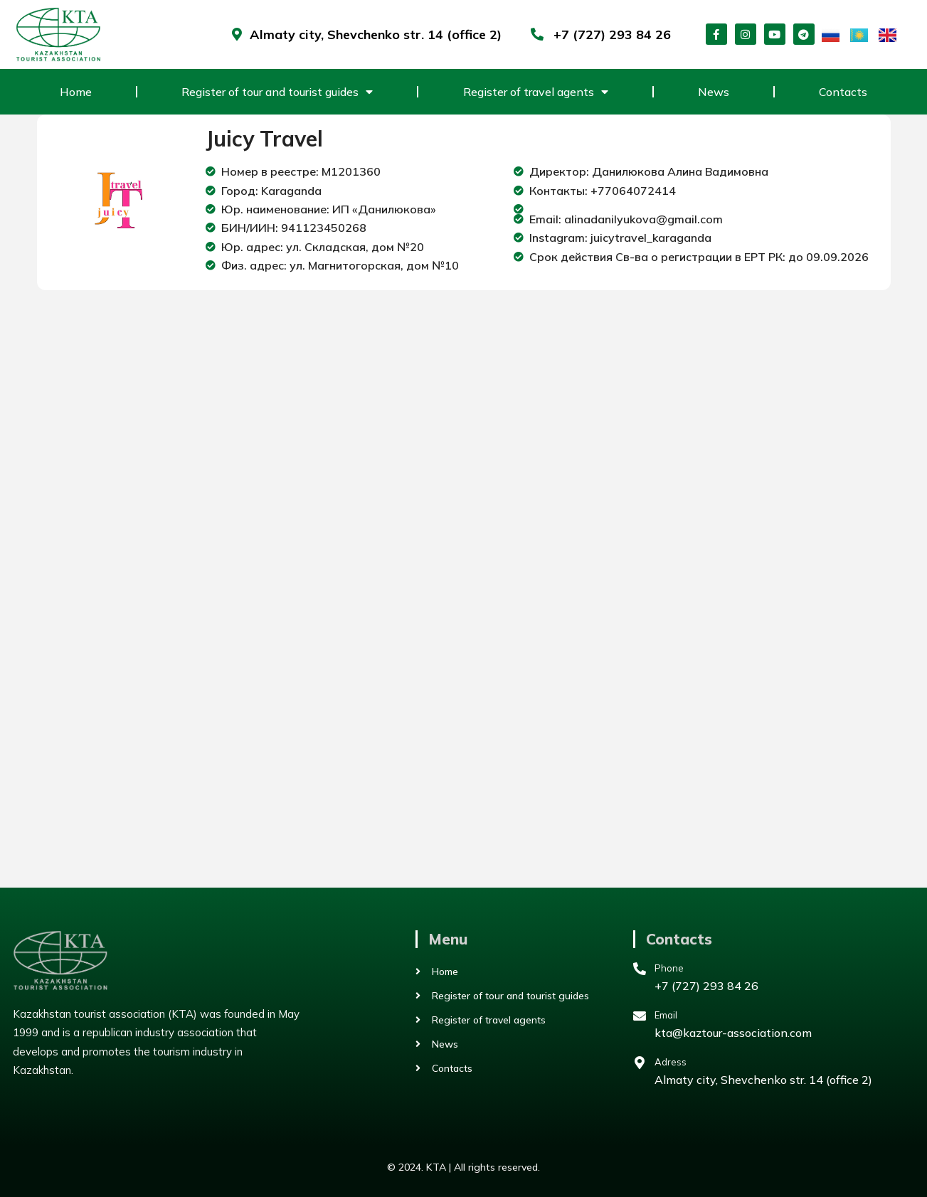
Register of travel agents (535, 92)
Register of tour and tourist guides (277, 92)
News (713, 92)
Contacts (843, 92)
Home (76, 92)
